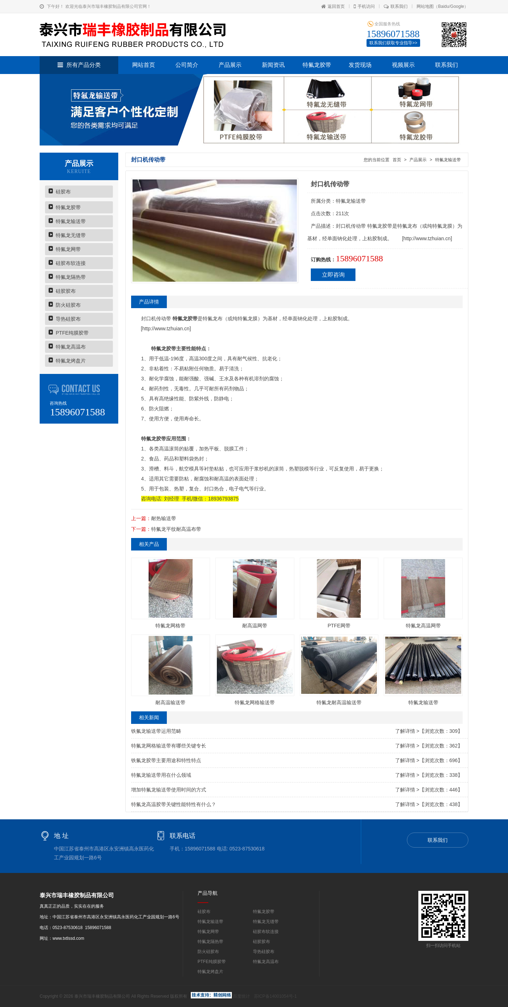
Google (457, 6)
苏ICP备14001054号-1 (275, 996)
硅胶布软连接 (71, 263)
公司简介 (186, 65)
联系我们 (396, 6)
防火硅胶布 (68, 305)
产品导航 (208, 893)
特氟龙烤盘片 (71, 361)
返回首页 (333, 6)
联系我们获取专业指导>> (393, 42)
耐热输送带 (163, 518)
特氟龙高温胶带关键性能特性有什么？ (173, 804)
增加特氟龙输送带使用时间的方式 (168, 790)
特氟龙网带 (68, 249)
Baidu (443, 6)
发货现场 (360, 65)
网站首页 (143, 65)
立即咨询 (333, 275)
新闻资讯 (273, 65)
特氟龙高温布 (71, 347)
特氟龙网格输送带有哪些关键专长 (168, 746)
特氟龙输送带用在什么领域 (161, 775)
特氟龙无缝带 (71, 235)
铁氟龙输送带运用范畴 (156, 731)
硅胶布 (63, 191)
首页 (396, 159)
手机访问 (364, 6)
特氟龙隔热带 (71, 277)
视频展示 (403, 65)
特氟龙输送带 (71, 221)
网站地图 (425, 6)
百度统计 (241, 996)
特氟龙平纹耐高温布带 (176, 529)
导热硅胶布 (68, 319)
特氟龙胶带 (317, 65)
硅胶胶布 (66, 291)
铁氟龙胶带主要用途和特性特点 (166, 760)
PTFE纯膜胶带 (72, 333)
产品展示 (230, 65)
